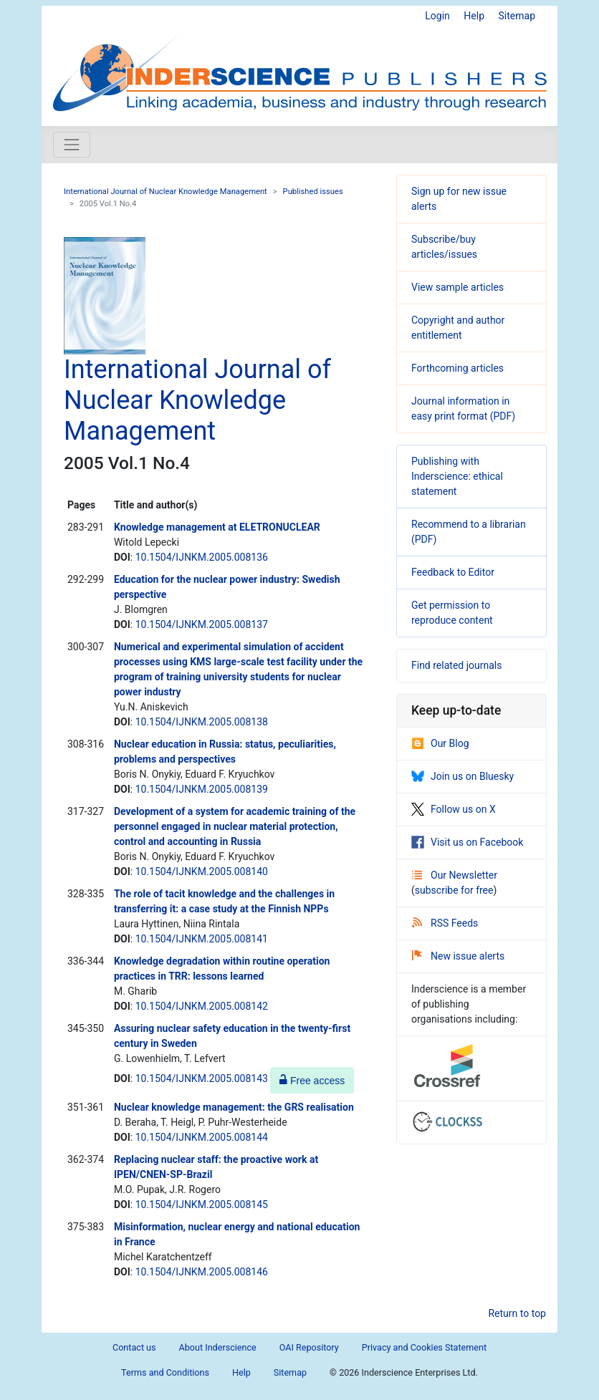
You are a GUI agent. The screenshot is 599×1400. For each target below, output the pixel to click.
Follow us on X (453, 809)
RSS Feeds (445, 923)
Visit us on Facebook (467, 842)
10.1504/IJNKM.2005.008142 (201, 1006)
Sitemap (517, 15)
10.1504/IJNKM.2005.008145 (201, 1204)
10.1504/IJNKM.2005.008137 (201, 624)
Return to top (517, 1313)
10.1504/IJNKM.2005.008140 (201, 871)
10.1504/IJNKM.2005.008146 (201, 1272)
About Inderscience (218, 1347)
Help (474, 15)
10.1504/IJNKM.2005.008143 (201, 1079)
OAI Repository (309, 1347)
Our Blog (440, 743)
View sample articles (457, 287)
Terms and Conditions (165, 1372)
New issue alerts (458, 956)
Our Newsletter (454, 875)
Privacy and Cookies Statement (424, 1347)
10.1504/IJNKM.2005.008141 (201, 939)
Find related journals (456, 665)
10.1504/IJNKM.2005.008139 (201, 789)
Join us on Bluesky (462, 776)
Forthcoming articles (457, 368)
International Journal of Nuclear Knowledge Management (165, 191)
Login (437, 15)
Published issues (313, 191)
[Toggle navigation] (71, 145)
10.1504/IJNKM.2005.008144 (201, 1137)
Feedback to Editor (452, 572)
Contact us (134, 1347)
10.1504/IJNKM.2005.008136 (201, 557)
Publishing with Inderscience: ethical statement (457, 476)
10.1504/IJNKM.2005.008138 (201, 722)
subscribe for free (454, 890)
